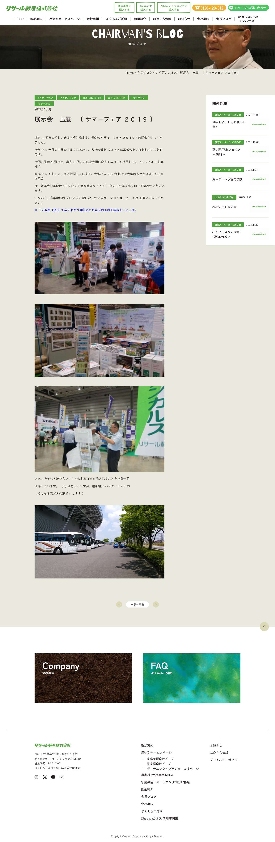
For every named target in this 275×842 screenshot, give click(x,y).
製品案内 (36, 18)
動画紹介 (140, 18)
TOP (20, 18)
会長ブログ (223, 18)
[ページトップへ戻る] (264, 626)
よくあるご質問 (116, 18)
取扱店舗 (93, 18)
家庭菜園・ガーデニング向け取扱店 (165, 782)
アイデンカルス (166, 72)
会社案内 (203, 18)
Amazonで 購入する (146, 7)
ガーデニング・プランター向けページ (173, 768)
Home (130, 72)
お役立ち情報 (162, 18)
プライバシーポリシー (225, 760)
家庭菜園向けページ (160, 758)
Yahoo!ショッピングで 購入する (173, 7)
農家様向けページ (159, 763)
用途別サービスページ (64, 18)
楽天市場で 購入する (124, 7)
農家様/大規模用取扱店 (157, 775)
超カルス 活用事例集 (159, 818)
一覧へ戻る (137, 604)
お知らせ (184, 18)
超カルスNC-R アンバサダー (248, 19)
